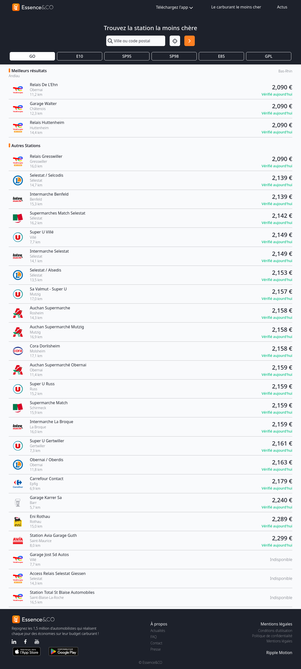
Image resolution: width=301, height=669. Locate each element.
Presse (155, 649)
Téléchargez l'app (175, 7)
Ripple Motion (279, 652)
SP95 (127, 56)
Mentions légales (279, 641)
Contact (156, 643)
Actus (282, 7)
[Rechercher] (189, 41)
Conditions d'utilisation (275, 630)
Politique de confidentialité (272, 635)
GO (32, 56)
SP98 (174, 56)
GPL (268, 56)
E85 (221, 56)
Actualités (157, 630)
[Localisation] (175, 41)
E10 (79, 56)
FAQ (153, 636)
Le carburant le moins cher (236, 7)
